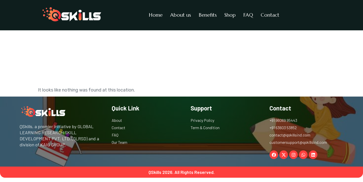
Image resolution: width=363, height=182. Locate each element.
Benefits (208, 15)
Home (156, 15)
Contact (270, 15)
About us (180, 15)
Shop (230, 15)
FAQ (248, 15)
